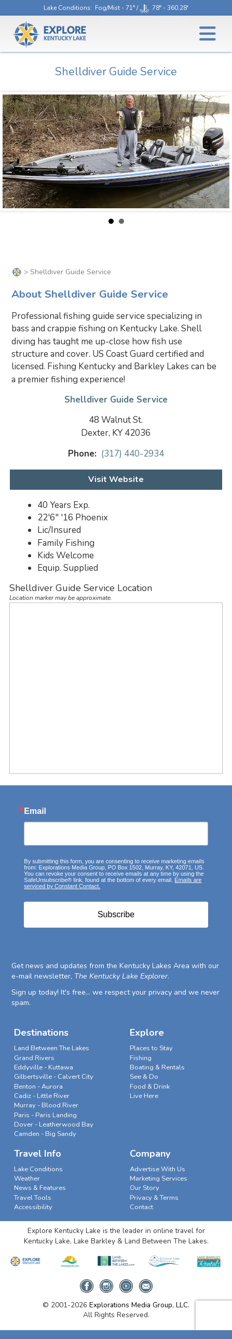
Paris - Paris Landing (45, 1115)
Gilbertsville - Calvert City (53, 1076)
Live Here (144, 1096)
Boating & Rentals (157, 1067)
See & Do (144, 1076)
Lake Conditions (67, 8)
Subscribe (116, 914)
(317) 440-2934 (132, 454)
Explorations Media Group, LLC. (139, 1305)
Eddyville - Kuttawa (43, 1067)
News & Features (40, 1188)
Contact (141, 1207)
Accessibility (33, 1207)
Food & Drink (150, 1086)
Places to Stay (151, 1048)
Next (216, 151)
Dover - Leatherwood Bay (53, 1124)
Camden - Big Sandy (45, 1134)
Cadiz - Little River (42, 1096)
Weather (27, 1178)
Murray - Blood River (46, 1105)
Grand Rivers (34, 1058)
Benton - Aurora (38, 1086)
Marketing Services (158, 1178)
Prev (16, 151)
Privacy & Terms (154, 1197)
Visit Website (116, 479)
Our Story (144, 1188)
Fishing (141, 1058)
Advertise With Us (157, 1169)
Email (35, 811)
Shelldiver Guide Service (116, 400)
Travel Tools (32, 1197)
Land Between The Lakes (51, 1048)
